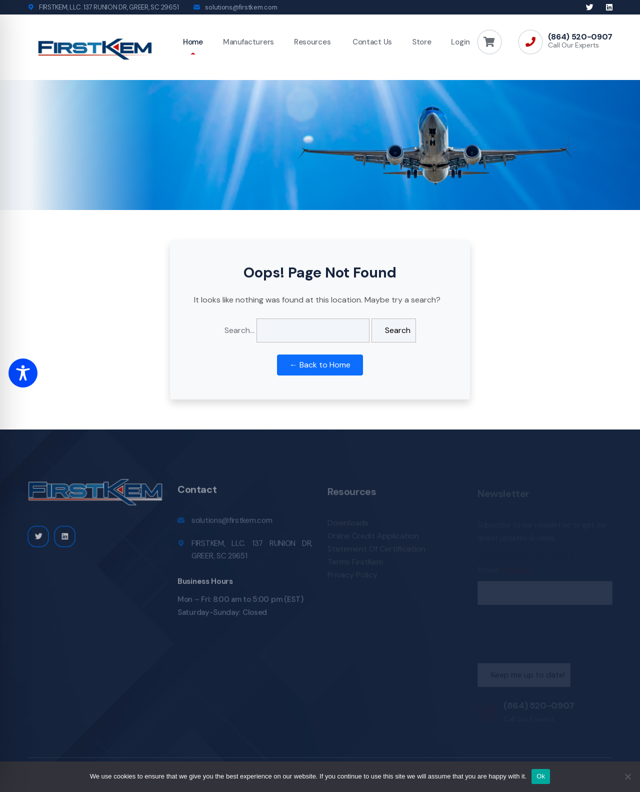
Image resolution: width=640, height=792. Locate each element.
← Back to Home (320, 365)
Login (460, 42)
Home (193, 42)
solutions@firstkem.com (241, 7)
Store (422, 42)
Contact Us (371, 42)
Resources (312, 42)
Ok (540, 776)
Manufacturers (248, 42)
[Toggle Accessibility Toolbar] (23, 373)
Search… (239, 330)
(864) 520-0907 (580, 37)
